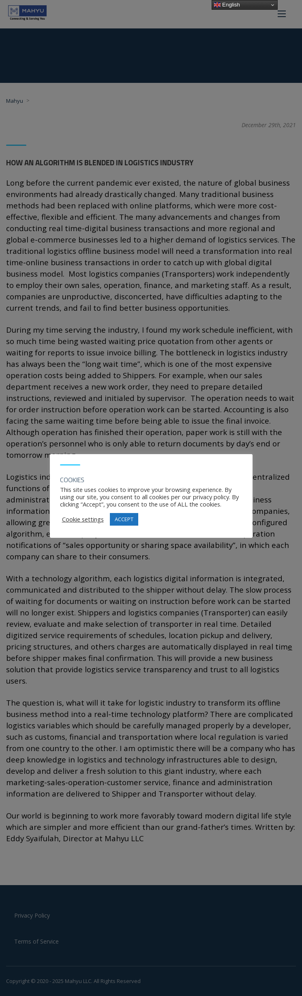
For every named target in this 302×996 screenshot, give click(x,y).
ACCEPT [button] (124, 519)
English (227, 5)
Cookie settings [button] (83, 519)
